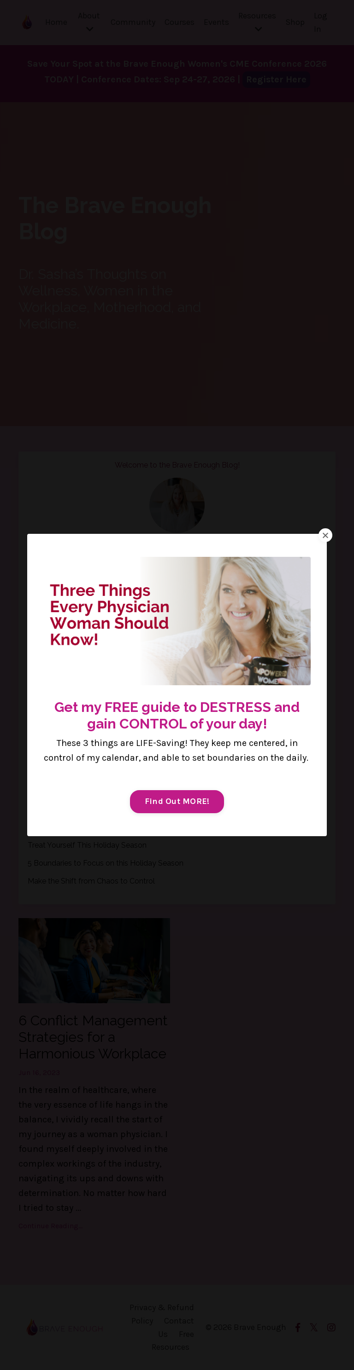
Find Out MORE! (177, 801)
